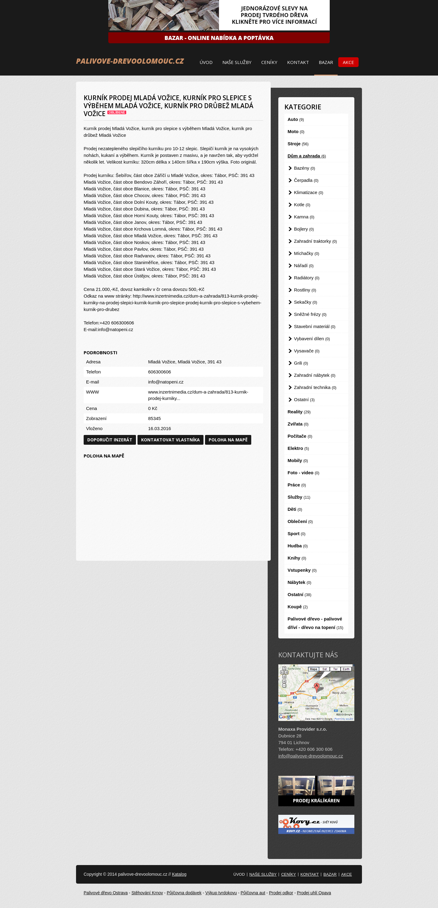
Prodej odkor (281, 892)
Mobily (298, 460)
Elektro (298, 448)
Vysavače (307, 350)
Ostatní (304, 399)
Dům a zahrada (307, 155)
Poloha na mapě (228, 440)
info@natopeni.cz (165, 381)
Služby (299, 497)
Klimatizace (308, 192)
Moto (296, 131)
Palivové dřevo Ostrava (106, 892)
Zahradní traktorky (315, 241)
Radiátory (307, 277)
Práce (297, 484)
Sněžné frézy (310, 314)
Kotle (302, 204)
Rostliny (305, 289)
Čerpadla (306, 180)
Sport (297, 533)
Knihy (297, 557)
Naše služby (237, 62)
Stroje (298, 143)
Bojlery (304, 228)
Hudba (298, 545)
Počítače (300, 436)
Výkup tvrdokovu (221, 892)
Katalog (179, 874)
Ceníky (269, 62)
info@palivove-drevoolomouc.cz (310, 755)
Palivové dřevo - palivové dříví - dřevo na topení (315, 623)
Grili (301, 363)
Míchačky (306, 253)
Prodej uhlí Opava (314, 892)
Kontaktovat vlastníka (170, 440)
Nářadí (304, 265)
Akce (348, 62)
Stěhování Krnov (147, 892)
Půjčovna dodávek (184, 892)
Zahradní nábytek (314, 375)
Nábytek (299, 582)
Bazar (326, 62)
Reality (299, 411)
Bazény (304, 168)
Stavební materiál (314, 326)
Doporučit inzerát (109, 440)
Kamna (304, 216)
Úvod (206, 62)
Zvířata (298, 423)
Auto (296, 119)
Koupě (298, 606)
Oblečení (300, 521)
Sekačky (305, 302)
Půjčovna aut (253, 892)
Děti (295, 509)
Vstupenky (302, 570)
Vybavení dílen (312, 338)
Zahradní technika (315, 387)
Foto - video (303, 472)
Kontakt (298, 62)
